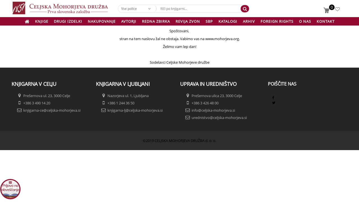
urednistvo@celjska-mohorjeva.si (219, 117)
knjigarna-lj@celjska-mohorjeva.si (135, 110)
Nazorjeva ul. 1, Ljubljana (128, 95)
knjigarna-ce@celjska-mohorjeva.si (51, 110)
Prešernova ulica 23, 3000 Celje (217, 95)
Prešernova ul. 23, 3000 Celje (46, 95)
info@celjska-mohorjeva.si (213, 110)
